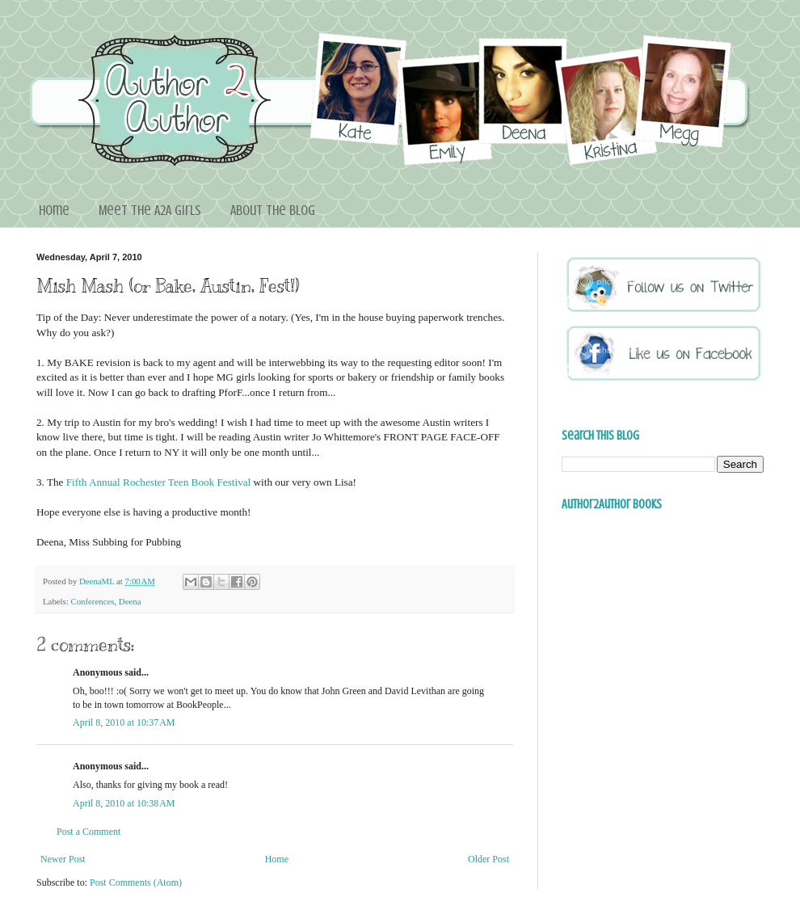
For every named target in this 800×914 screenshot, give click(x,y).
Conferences (92, 601)
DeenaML (97, 581)
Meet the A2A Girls (150, 210)
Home (54, 210)
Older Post (488, 859)
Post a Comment (88, 831)
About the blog (272, 210)
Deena (130, 601)
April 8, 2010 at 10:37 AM (124, 722)
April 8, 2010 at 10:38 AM (124, 803)
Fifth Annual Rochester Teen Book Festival (158, 482)
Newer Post (63, 859)
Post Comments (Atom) (136, 882)
